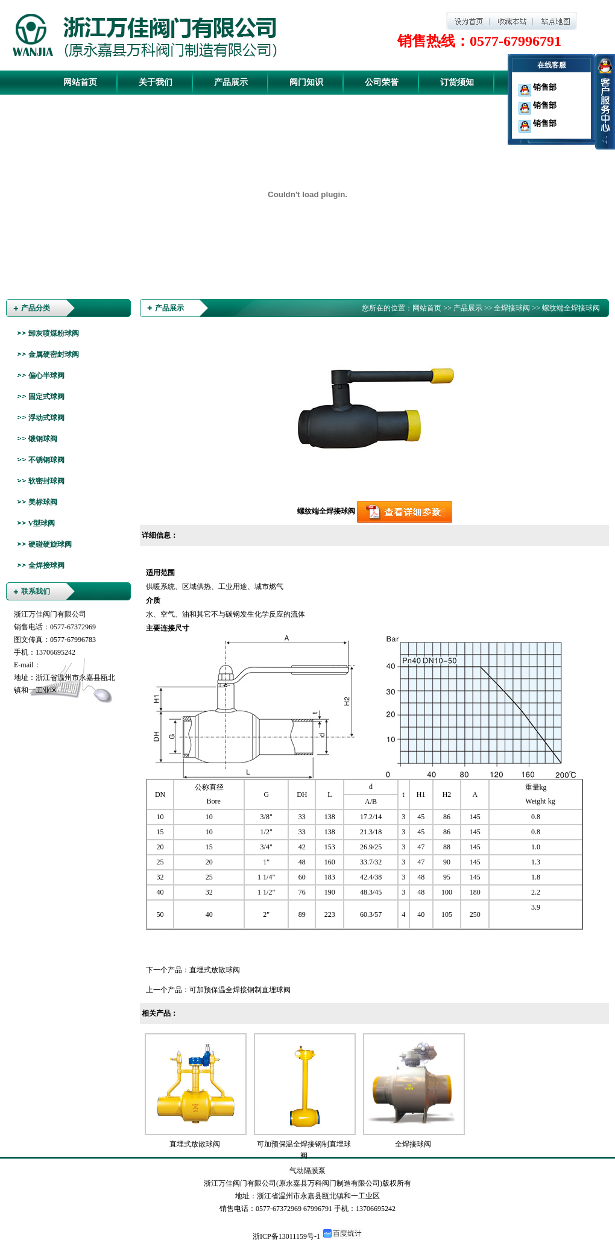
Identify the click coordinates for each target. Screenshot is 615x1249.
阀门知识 (306, 82)
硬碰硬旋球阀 (50, 544)
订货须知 (457, 82)
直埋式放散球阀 (214, 970)
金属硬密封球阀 (53, 354)
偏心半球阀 (46, 375)
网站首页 (80, 82)
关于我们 (155, 82)
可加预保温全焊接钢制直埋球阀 (240, 990)
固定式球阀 (46, 396)
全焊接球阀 (46, 565)
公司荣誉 (382, 82)
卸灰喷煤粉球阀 (53, 333)
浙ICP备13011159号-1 (286, 1236)
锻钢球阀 (42, 439)
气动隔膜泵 (307, 1170)
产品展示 (231, 82)
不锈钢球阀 (46, 460)
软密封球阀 (46, 481)
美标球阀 (42, 502)
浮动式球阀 (46, 418)
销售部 (538, 87)
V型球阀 (41, 523)
